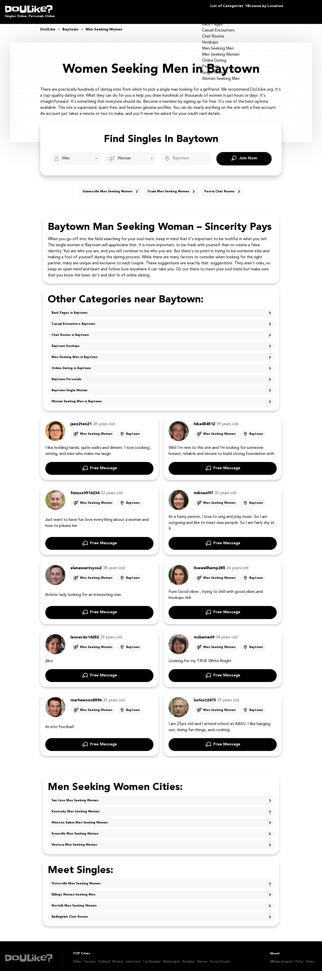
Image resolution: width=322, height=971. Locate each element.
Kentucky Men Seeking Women (75, 808)
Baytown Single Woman (69, 386)
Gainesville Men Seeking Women (107, 188)
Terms (310, 958)
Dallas (77, 958)
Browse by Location (256, 10)
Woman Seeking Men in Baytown (77, 398)
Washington (171, 958)
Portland (104, 958)
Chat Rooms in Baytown (70, 331)
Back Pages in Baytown (69, 309)
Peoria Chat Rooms (219, 188)
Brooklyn (189, 958)
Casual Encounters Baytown (73, 320)
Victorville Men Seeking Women (76, 880)
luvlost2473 (205, 697)
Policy (299, 958)
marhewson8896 (86, 697)
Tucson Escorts (220, 958)
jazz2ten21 (81, 421)
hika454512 (204, 421)
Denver (202, 958)
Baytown (133, 430)
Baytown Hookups (66, 342)
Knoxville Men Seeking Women (75, 830)
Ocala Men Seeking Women (168, 188)
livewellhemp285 (209, 565)
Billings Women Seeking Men (73, 891)
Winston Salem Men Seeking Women (80, 819)
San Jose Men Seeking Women (75, 797)
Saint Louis (133, 958)
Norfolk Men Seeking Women (74, 902)
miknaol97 (203, 490)
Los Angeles (151, 958)
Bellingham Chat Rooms (70, 913)
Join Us (304, 10)
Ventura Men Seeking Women (74, 841)
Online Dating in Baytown (71, 364)
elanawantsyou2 (86, 565)
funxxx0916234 (84, 490)
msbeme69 (204, 634)
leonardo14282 (84, 634)
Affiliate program (281, 958)
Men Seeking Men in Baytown (74, 353)
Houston (90, 958)
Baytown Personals (67, 375)
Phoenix (117, 958)
